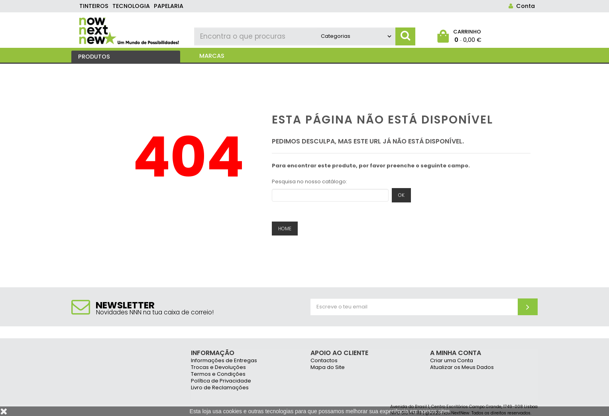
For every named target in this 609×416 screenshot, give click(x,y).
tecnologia (131, 6)
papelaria (168, 6)
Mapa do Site (327, 367)
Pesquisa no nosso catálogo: (309, 181)
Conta (520, 6)
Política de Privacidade (221, 381)
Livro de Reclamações (220, 388)
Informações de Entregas (224, 360)
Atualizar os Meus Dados (462, 367)
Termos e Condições (218, 374)
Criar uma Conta (451, 360)
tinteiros (93, 6)
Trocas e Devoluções (218, 367)
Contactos (324, 360)
